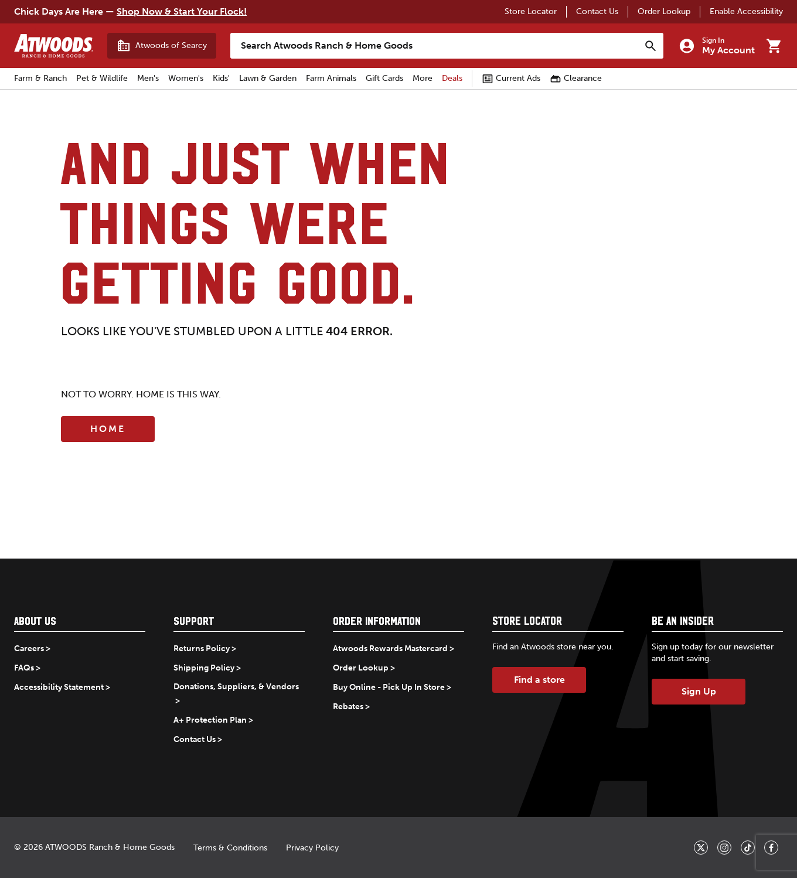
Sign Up (699, 691)
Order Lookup (664, 11)
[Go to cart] (773, 45)
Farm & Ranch (40, 78)
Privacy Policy (312, 848)
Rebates (348, 707)
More (422, 78)
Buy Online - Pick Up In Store (389, 687)
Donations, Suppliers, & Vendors (236, 687)
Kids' (221, 78)
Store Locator (531, 11)
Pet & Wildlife (102, 78)
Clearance (576, 78)
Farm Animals (331, 78)
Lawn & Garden (268, 78)
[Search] (650, 45)
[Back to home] (53, 46)
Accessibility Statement (59, 687)
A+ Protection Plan (210, 720)
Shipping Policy (203, 668)
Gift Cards (384, 78)
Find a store (539, 679)
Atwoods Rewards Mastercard (390, 649)
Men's (148, 78)
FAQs (24, 668)
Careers (29, 649)
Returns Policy (201, 649)
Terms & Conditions (230, 848)
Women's (185, 78)
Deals (452, 78)
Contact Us (597, 11)
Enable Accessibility (746, 11)
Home (107, 428)
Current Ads (511, 78)
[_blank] (701, 847)
